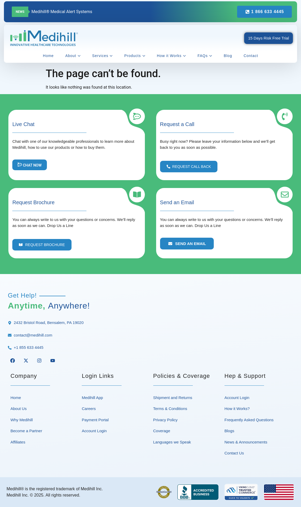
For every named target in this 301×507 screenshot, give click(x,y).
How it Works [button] (171, 56)
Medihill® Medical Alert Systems (61, 11)
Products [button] (134, 56)
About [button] (73, 56)
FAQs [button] (205, 56)
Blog (228, 56)
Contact (251, 56)
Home (48, 56)
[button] (189, 166)
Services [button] (102, 56)
